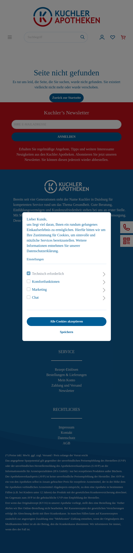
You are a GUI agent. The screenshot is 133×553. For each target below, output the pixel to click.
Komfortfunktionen (46, 281)
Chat (35, 297)
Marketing (39, 289)
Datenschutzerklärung (42, 251)
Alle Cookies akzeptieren (66, 321)
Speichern (66, 332)
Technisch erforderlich (48, 274)
